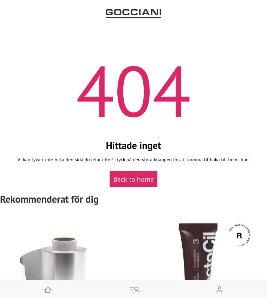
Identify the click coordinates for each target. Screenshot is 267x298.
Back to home (133, 179)
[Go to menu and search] (133, 289)
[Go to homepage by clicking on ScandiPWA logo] (133, 13)
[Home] (48, 289)
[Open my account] (219, 289)
